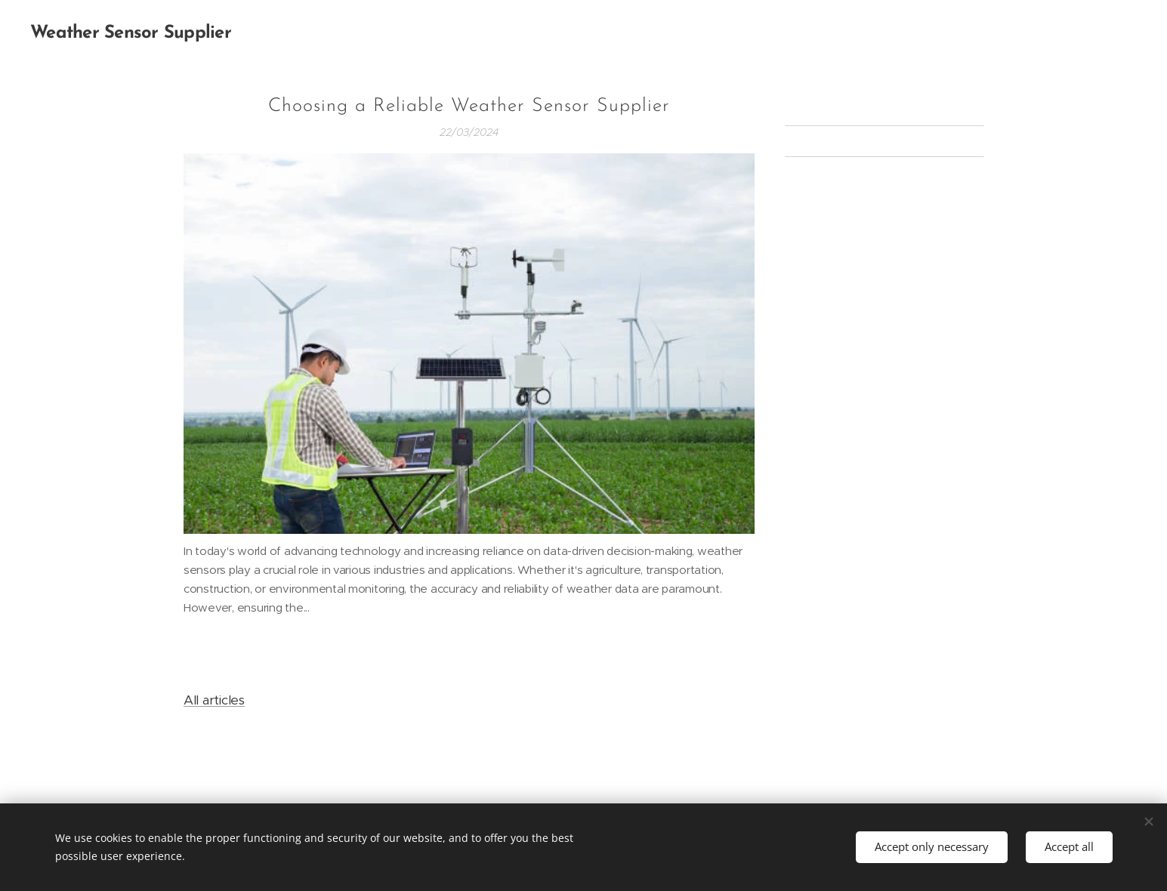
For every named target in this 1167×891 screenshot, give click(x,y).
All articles (214, 700)
